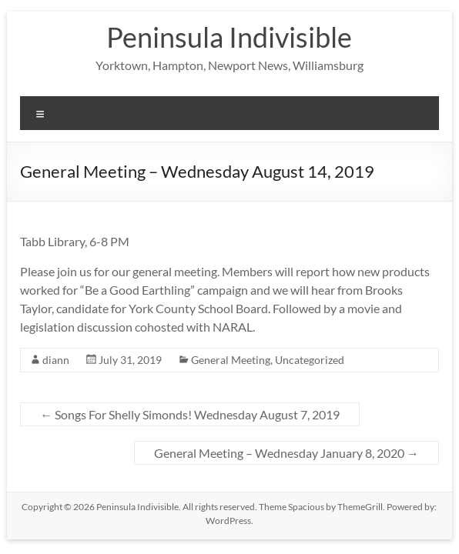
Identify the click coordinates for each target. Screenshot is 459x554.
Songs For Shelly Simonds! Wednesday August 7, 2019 (190, 414)
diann (55, 359)
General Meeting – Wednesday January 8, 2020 (286, 453)
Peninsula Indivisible (229, 37)
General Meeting (230, 359)
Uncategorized (309, 359)
